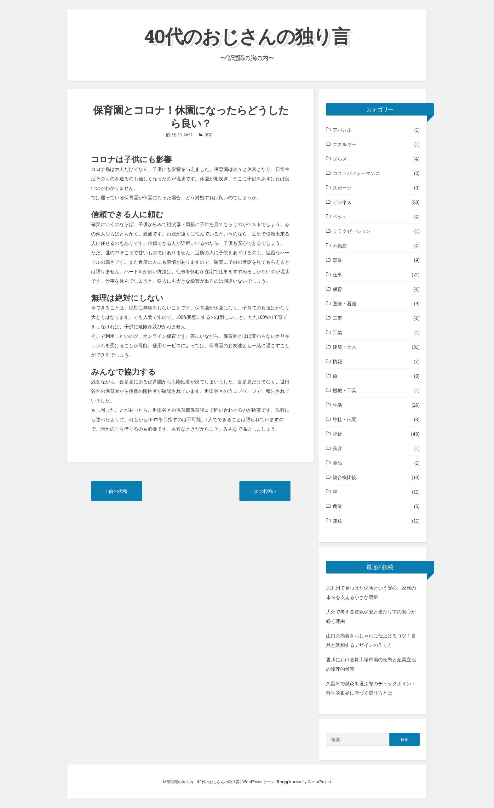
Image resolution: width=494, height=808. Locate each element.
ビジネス (342, 202)
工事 (337, 318)
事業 (337, 260)
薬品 (337, 463)
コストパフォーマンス (356, 173)
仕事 (337, 274)
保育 (208, 134)
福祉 (337, 434)
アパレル (342, 130)
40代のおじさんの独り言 (247, 35)
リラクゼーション (351, 231)
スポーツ (342, 187)
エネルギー (344, 144)
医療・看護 (344, 303)
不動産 (340, 245)
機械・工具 (344, 390)
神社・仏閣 (344, 419)
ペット (340, 216)
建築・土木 (344, 347)
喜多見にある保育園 (140, 381)
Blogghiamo (289, 781)
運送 (337, 520)
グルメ (340, 158)
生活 (337, 405)
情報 (337, 361)
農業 (337, 506)
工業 (337, 332)
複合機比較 (344, 477)
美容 (337, 448)
